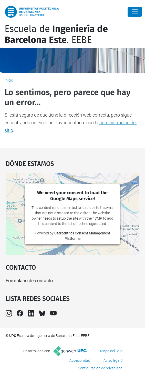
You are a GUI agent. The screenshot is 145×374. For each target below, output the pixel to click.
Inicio (9, 80)
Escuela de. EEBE (56, 34)
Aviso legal (111, 360)
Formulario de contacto (29, 280)
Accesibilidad (79, 360)
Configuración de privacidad (100, 368)
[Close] (135, 12)
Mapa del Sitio (111, 351)
